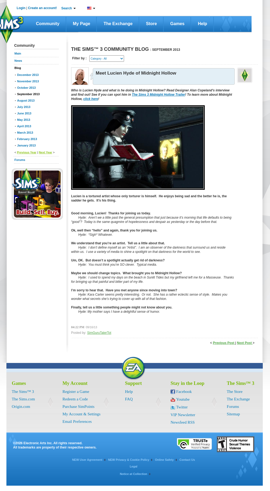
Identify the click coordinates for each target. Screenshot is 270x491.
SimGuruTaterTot (99, 333)
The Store (234, 391)
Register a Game (76, 391)
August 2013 (25, 100)
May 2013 (23, 119)
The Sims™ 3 (23, 391)
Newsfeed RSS (183, 422)
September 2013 (28, 94)
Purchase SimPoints (79, 406)
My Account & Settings (82, 414)
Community (48, 23)
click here (90, 99)
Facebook (184, 391)
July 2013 (23, 107)
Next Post (245, 343)
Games (177, 23)
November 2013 (28, 81)
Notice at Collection (133, 473)
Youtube (183, 399)
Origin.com (21, 406)
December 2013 (28, 74)
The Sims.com (23, 399)
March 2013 (25, 132)
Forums (233, 406)
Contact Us (187, 459)
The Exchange (117, 23)
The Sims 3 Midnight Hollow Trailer (158, 94)
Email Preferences (77, 421)
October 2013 (26, 87)
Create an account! (42, 8)
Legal (133, 466)
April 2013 (24, 126)
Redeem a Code (75, 399)
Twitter (182, 407)
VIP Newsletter (183, 415)
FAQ (129, 399)
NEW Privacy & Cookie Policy (128, 459)
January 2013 (26, 145)
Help (202, 23)
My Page (81, 23)
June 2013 (24, 113)
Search (66, 8)
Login (21, 8)
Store (151, 23)
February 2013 (27, 139)
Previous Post (224, 343)
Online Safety (164, 459)
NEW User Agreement (87, 459)
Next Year (45, 152)
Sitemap (233, 414)
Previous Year (26, 152)
